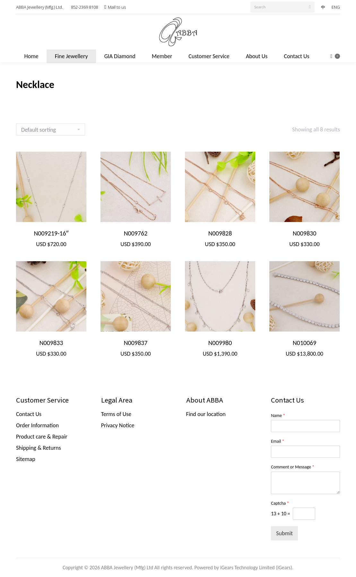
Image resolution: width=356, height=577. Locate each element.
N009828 (220, 233)
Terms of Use (116, 414)
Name (278, 415)
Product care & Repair (41, 436)
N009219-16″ (51, 233)
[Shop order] (50, 129)
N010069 (305, 343)
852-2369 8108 (84, 7)
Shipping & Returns (38, 447)
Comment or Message (292, 467)
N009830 (305, 233)
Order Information (37, 425)
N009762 (136, 233)
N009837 (136, 343)
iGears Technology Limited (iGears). (256, 567)
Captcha (280, 503)
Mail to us (117, 7)
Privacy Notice (118, 425)
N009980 (220, 343)
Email (277, 441)
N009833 (51, 343)
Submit (284, 533)
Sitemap (25, 459)
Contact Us (28, 414)
